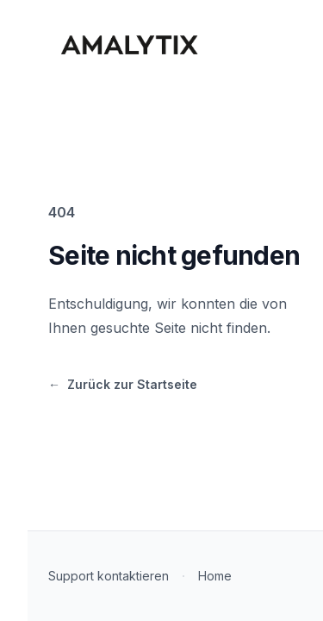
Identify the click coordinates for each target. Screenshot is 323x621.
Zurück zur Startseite (122, 385)
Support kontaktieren (108, 575)
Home (215, 575)
